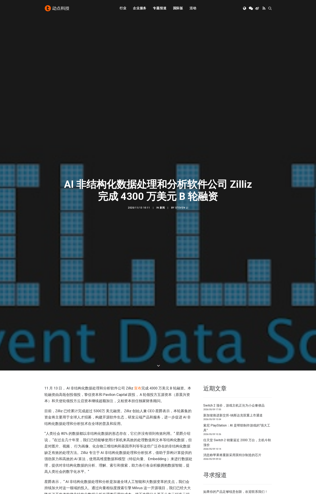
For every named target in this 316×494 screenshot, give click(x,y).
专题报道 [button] (159, 8)
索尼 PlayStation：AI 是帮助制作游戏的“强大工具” (236, 427)
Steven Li (181, 207)
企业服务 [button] (139, 8)
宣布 (137, 388)
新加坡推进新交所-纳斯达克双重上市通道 (233, 415)
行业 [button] (123, 8)
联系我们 (258, 492)
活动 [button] (193, 8)
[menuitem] (123, 8)
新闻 (162, 207)
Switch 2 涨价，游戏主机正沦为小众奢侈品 (234, 405)
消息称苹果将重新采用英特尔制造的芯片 (232, 455)
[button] (244, 8)
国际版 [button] (178, 8)
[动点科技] (57, 8)
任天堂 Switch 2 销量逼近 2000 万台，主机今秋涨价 (237, 442)
